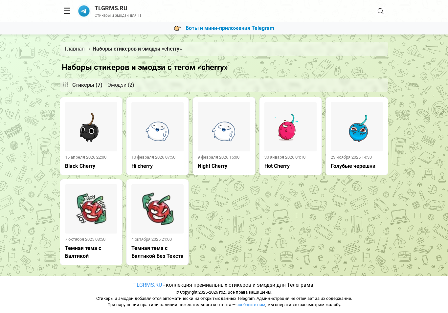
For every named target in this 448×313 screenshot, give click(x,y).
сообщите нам (250, 304)
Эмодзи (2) (120, 85)
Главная (75, 49)
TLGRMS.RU (147, 285)
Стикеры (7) (87, 85)
